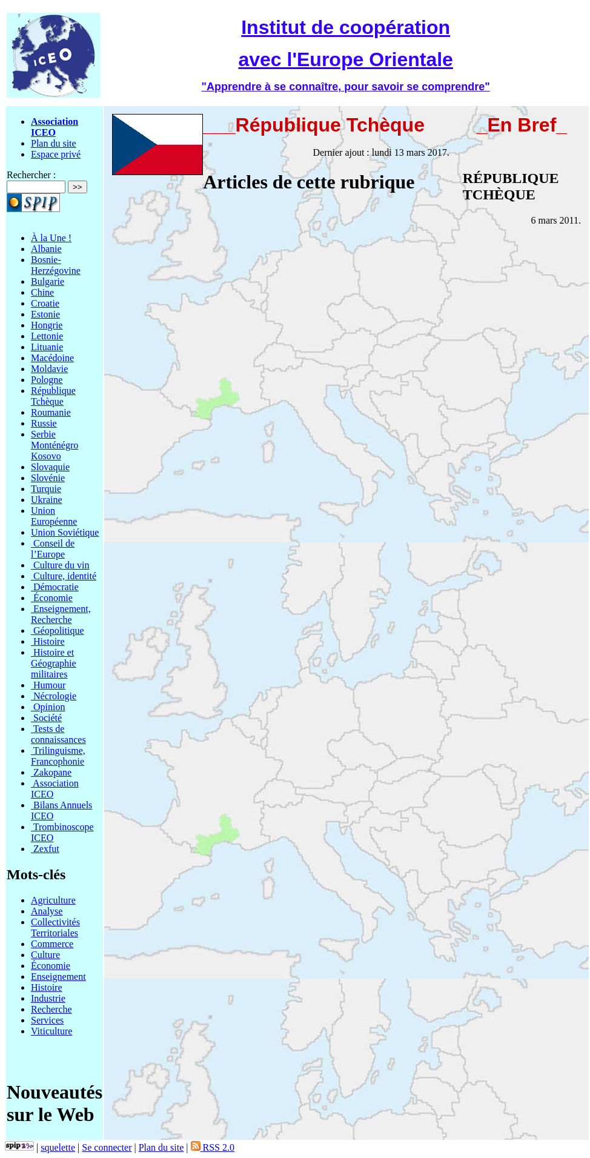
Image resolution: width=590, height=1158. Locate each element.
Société (46, 718)
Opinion (48, 707)
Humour (48, 685)
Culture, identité (63, 576)
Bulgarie (47, 281)
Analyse (46, 911)
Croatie (45, 303)
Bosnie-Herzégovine (56, 265)
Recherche (51, 1009)
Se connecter (106, 1147)
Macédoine (52, 358)
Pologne (46, 379)
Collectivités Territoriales (55, 927)
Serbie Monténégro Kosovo (54, 445)
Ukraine (46, 499)
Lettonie (47, 336)
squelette (58, 1147)
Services (47, 1020)
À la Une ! (51, 238)
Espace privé (56, 154)
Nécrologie (53, 696)
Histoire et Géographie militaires (53, 663)
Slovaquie (50, 467)
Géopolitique (57, 630)
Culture (45, 955)
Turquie (46, 489)
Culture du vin (60, 565)
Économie (52, 598)
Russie (44, 423)
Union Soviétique (65, 532)
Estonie (45, 314)
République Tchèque (53, 396)
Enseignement (58, 976)
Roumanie (51, 412)
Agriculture (53, 900)
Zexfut (45, 849)
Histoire (48, 641)
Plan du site (53, 143)
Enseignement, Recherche (61, 614)
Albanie (46, 249)
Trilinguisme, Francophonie (58, 756)
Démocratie (55, 587)
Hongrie (46, 325)
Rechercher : (31, 175)
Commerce (52, 944)
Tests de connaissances (58, 734)
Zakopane (51, 772)
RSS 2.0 (212, 1147)
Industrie (48, 998)
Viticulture (51, 1031)
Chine (42, 292)
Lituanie (47, 347)
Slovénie (48, 478)
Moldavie (49, 369)
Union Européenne (54, 516)
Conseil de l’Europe (53, 548)
